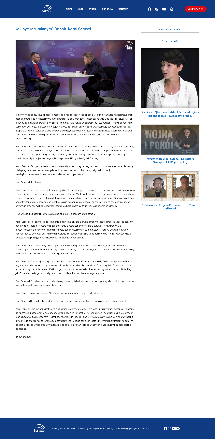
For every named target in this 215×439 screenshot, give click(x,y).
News (69, 9)
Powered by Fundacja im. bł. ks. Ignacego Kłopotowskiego (103, 428)
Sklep (80, 9)
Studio (93, 9)
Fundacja (107, 9)
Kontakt (123, 9)
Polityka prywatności (139, 428)
